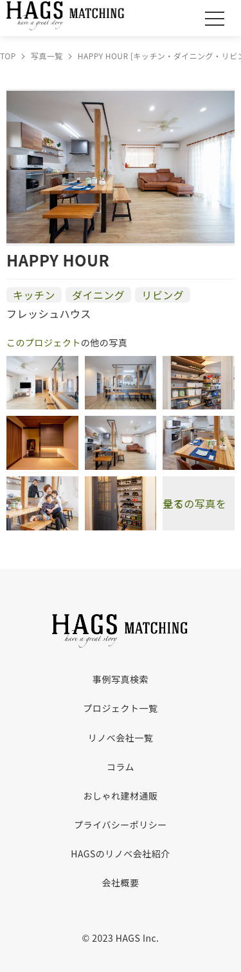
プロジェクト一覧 (121, 708)
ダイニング (98, 295)
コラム (120, 766)
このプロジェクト (43, 342)
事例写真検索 (120, 679)
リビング (162, 295)
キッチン (34, 295)
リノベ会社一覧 (120, 737)
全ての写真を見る (194, 503)
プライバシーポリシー (120, 824)
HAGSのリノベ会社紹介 (120, 853)
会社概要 (120, 882)
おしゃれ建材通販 (121, 795)
